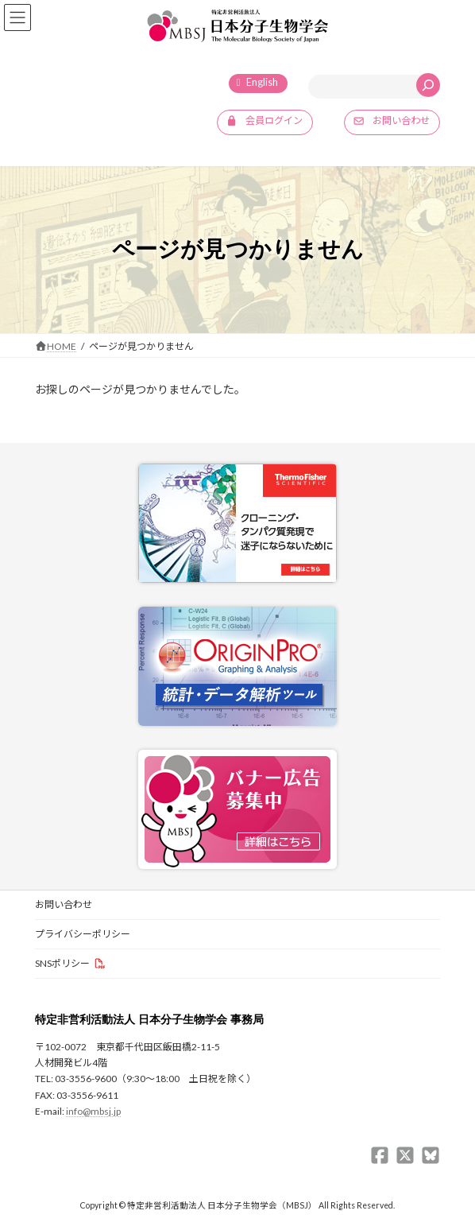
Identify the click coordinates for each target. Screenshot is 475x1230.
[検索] (428, 85)
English (262, 82)
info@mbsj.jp (93, 1112)
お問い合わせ (63, 904)
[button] (265, 122)
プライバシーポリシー (82, 934)
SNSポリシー (62, 963)
